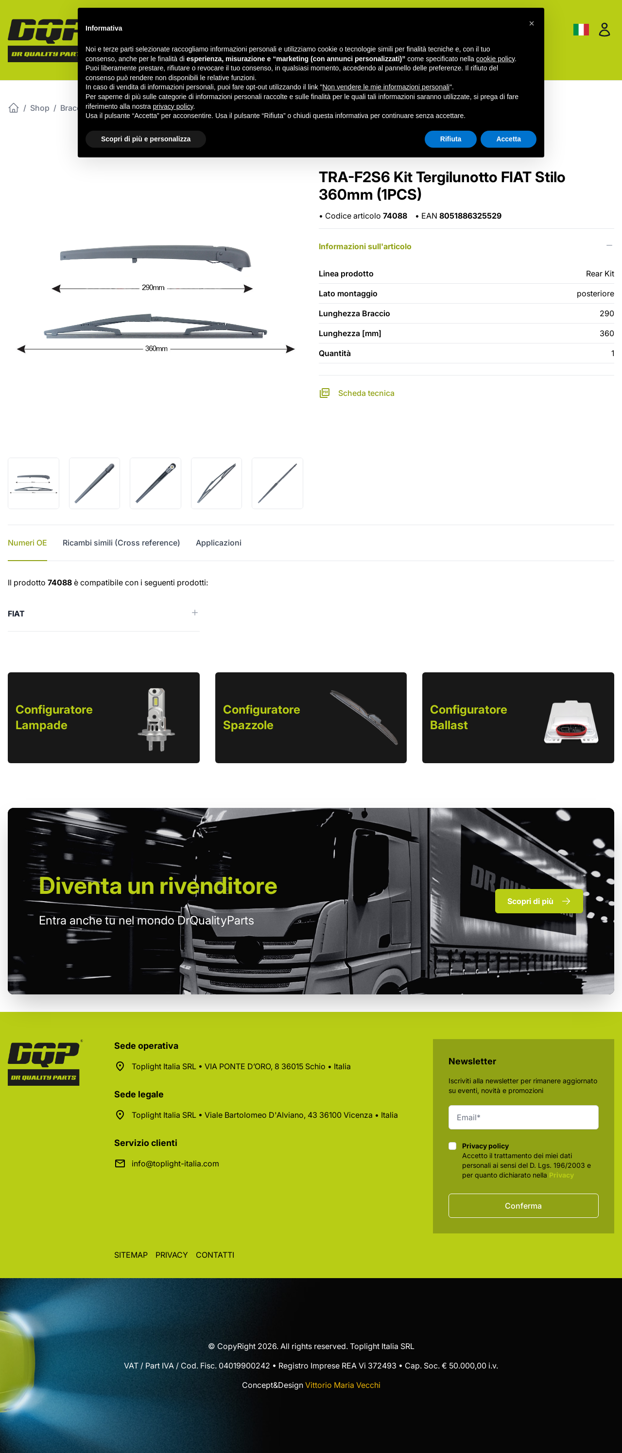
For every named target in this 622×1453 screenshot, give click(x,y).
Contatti (215, 1255)
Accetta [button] (508, 139)
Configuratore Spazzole (261, 717)
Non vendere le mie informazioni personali (385, 87)
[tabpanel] (311, 604)
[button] (531, 23)
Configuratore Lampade (54, 717)
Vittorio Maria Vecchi (342, 1385)
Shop (40, 108)
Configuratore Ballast (468, 717)
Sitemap (131, 1255)
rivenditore (158, 885)
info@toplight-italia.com (175, 1163)
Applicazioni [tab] (219, 542)
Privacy (561, 1175)
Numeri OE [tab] (27, 542)
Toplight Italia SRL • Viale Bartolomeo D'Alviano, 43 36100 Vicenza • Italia (265, 1115)
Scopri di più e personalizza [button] (145, 139)
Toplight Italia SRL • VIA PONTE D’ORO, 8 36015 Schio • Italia (241, 1066)
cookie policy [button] (495, 59)
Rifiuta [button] (451, 139)
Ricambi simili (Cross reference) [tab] (121, 542)
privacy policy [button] (173, 106)
